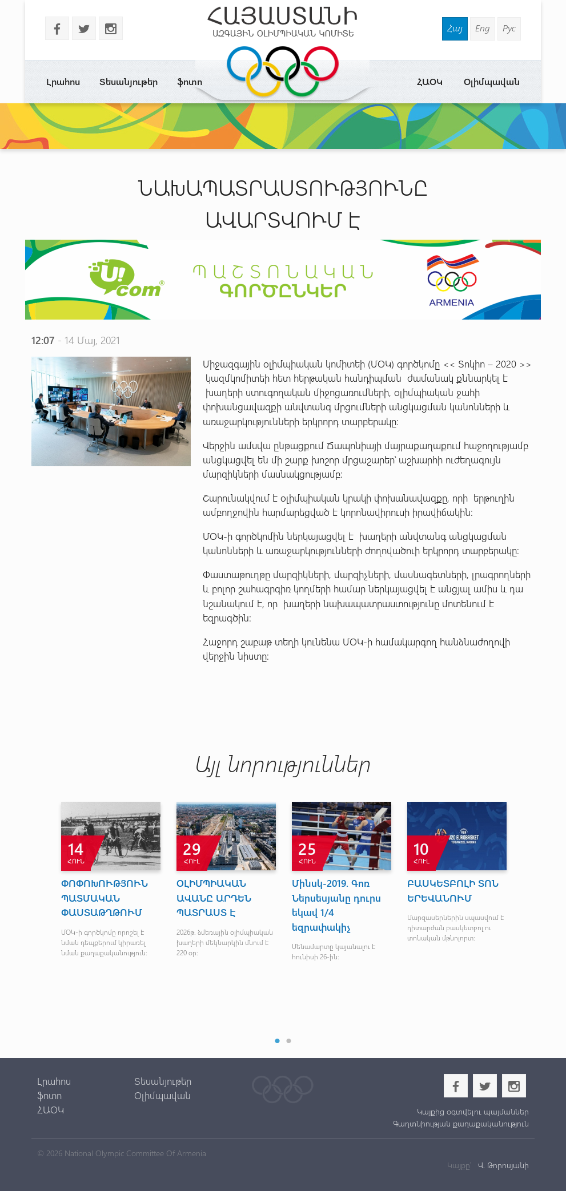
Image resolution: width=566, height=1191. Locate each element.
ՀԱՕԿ (430, 81)
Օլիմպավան (492, 81)
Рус (509, 28)
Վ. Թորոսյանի (502, 1165)
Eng (482, 28)
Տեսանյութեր (128, 81)
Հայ (455, 28)
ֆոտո (189, 81)
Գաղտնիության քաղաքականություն (461, 1123)
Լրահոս (63, 81)
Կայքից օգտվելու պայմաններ (473, 1111)
